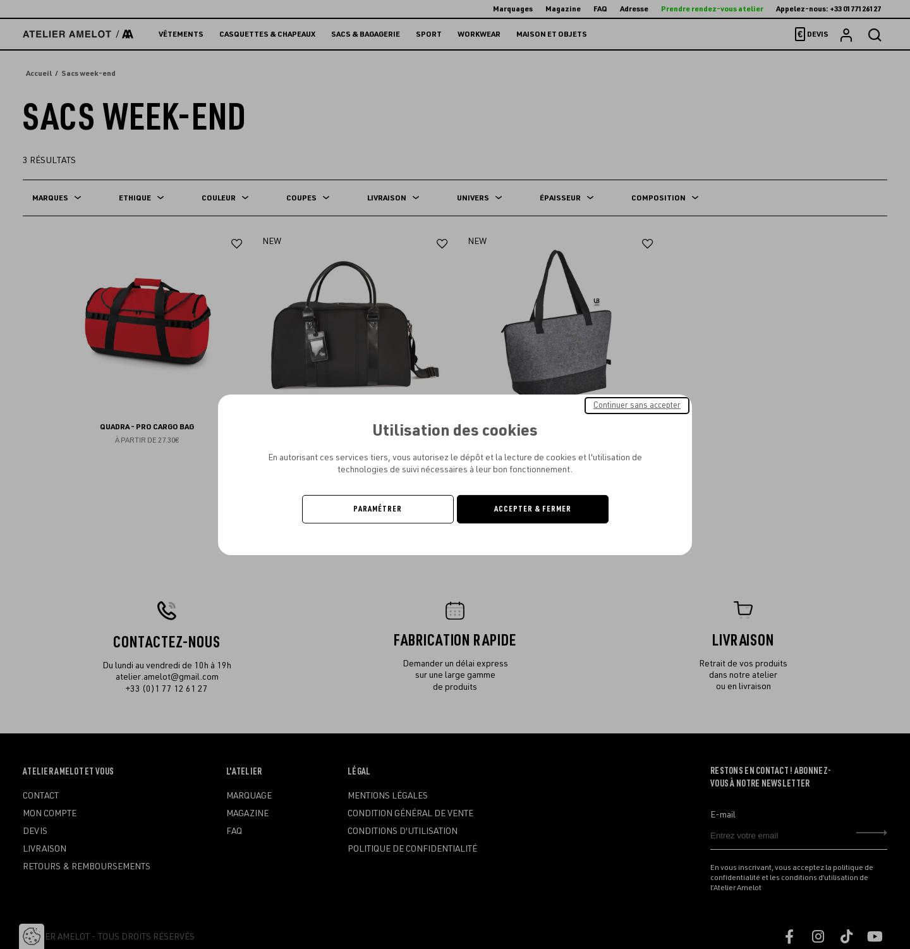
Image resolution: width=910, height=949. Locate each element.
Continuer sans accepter (637, 405)
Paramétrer (377, 509)
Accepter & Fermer (532, 509)
